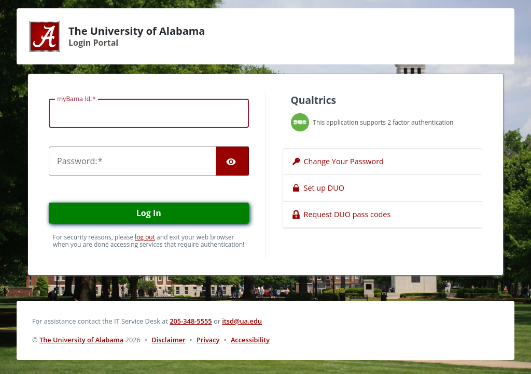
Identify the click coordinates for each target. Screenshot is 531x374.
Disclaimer (168, 339)
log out (145, 237)
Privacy (208, 339)
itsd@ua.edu (242, 321)
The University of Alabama (81, 339)
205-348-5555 (191, 321)
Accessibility (250, 339)
